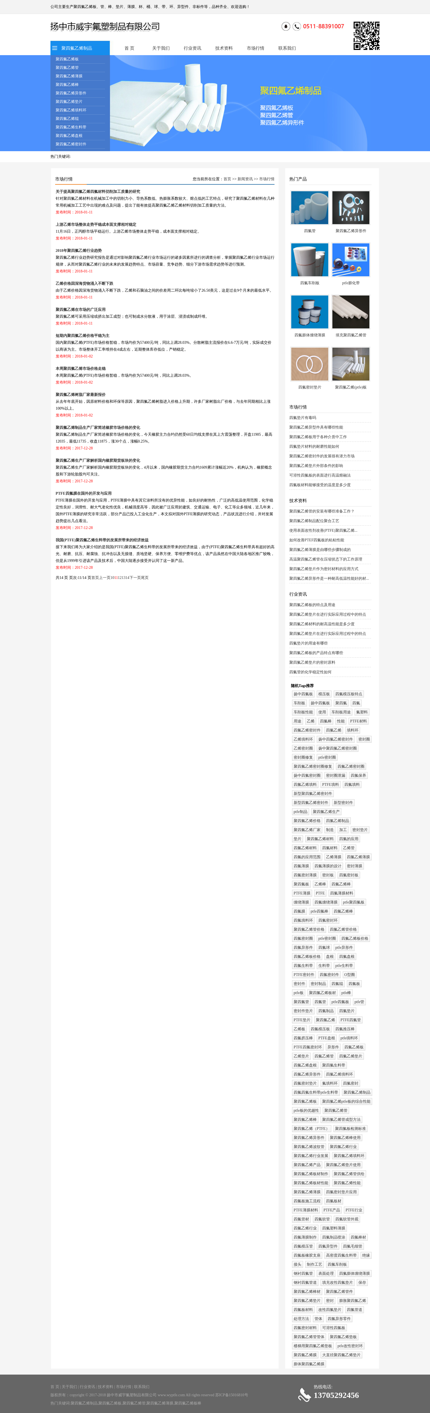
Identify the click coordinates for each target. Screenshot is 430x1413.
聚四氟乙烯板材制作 (311, 1174)
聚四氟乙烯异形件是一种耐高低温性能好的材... (329, 578)
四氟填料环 (303, 920)
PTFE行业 (354, 1210)
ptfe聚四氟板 (353, 902)
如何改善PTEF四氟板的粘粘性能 (316, 540)
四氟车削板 (309, 283)
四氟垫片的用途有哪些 (308, 643)
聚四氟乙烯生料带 (71, 127)
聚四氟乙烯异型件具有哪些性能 (316, 427)
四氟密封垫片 (309, 387)
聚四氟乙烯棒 (67, 85)
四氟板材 (333, 1201)
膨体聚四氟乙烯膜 (309, 1364)
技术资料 (224, 48)
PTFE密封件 (304, 975)
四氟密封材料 (305, 1328)
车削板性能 (303, 712)
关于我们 (161, 48)
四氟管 (310, 231)
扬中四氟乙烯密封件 (335, 739)
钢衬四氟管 (303, 1273)
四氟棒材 (358, 1237)
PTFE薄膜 (302, 893)
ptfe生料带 (344, 966)
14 (127, 578)
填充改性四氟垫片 (337, 1282)
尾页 (145, 578)
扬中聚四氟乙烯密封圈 (337, 748)
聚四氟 (341, 703)
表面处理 (326, 1273)
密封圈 (364, 739)
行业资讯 (192, 48)
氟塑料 (362, 712)
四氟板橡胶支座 (307, 1255)
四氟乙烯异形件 (307, 1074)
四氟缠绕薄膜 (326, 902)
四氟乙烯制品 (337, 821)
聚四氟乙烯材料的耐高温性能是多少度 (322, 624)
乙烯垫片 (301, 1056)
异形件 (333, 1047)
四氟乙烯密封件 (307, 730)
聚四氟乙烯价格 (307, 821)
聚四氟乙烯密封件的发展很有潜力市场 (322, 456)
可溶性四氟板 (333, 1328)
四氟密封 (350, 1083)
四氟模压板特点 (348, 694)
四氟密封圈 (303, 938)
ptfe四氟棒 (319, 911)
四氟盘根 (347, 957)
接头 (297, 1264)
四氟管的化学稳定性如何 (310, 672)
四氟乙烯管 (324, 1056)
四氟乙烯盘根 (305, 1065)
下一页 (135, 578)
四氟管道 (354, 1310)
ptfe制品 (300, 812)
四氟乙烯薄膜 (358, 857)
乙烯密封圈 (303, 748)
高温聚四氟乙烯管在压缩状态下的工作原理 (325, 559)
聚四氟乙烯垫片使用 (343, 1165)
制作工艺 (314, 1264)
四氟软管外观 (346, 1219)
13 (124, 578)
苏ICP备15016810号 (231, 1395)
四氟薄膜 (301, 866)
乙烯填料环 (303, 739)
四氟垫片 (347, 1011)
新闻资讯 (245, 179)
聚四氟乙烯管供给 (349, 1174)
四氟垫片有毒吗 (302, 418)
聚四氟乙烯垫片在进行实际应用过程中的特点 (327, 614)
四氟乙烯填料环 (339, 1074)
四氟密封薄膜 (305, 875)
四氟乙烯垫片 (350, 1056)
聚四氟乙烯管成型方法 (341, 1120)
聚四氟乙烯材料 (320, 839)
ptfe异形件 (344, 947)
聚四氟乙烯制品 (76, 48)
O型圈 (349, 975)
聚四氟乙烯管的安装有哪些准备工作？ (322, 511)
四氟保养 (358, 775)
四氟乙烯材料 (305, 848)
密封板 (328, 875)
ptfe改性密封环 (350, 1346)
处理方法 (301, 1319)
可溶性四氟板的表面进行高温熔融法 (320, 475)
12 (120, 578)
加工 (343, 830)
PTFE (320, 893)
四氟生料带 (303, 966)
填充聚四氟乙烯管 (351, 335)
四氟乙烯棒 (341, 884)
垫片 (297, 839)
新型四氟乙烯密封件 (311, 803)
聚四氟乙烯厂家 (307, 830)
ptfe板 (299, 993)
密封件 (299, 984)
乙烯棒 (320, 884)
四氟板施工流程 (307, 1201)
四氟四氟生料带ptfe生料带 (316, 1092)
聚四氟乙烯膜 (305, 1355)
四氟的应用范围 (307, 857)
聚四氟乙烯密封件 (71, 144)
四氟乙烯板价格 (354, 938)
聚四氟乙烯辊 (67, 119)
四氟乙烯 (333, 730)
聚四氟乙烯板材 (322, 993)
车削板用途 (341, 712)
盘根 (330, 957)
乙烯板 (299, 1029)
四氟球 (324, 947)
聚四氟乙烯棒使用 (345, 1138)
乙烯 (311, 721)
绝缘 (366, 1255)
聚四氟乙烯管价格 (309, 929)
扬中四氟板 (303, 694)
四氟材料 (330, 848)
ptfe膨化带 (351, 283)
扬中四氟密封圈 (307, 775)
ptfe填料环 (349, 1038)
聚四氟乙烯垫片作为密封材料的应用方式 (323, 569)
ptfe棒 (346, 993)
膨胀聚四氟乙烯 (352, 1301)
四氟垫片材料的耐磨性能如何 (314, 446)
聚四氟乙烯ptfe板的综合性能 (346, 1101)
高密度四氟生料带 (341, 1255)
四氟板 (354, 984)
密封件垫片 (303, 1011)
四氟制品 (326, 1011)
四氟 (356, 703)
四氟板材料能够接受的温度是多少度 (320, 485)
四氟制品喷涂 (333, 1237)
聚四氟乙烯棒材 (307, 1292)
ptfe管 (359, 1002)
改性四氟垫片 (329, 1310)
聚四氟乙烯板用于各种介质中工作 (318, 437)
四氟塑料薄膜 (333, 1228)
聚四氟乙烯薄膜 (69, 76)
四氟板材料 (303, 1310)
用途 (297, 721)
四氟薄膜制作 (305, 1237)
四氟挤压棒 (303, 1038)
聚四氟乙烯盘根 (69, 136)
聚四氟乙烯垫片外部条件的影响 (316, 466)
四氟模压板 (320, 1029)
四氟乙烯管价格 (343, 929)
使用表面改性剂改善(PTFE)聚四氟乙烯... (323, 530)
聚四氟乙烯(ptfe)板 (351, 387)
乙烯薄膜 (333, 857)
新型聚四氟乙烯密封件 (313, 794)
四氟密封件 (329, 975)
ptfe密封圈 (327, 757)
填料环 (352, 730)
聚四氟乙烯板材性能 (311, 1183)
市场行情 (255, 48)
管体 (318, 1319)
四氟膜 (299, 911)
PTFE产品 (332, 1210)
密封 (330, 1301)
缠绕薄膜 (301, 902)
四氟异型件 (328, 1246)
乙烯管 (349, 848)
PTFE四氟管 (351, 1020)
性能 (341, 721)
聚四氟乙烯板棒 (187, 1403)
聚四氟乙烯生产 (326, 812)
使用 (322, 712)
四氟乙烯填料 (305, 785)
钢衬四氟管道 (305, 1282)
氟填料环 (330, 1083)
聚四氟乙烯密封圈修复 (313, 766)
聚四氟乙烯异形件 (71, 93)
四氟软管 (322, 1219)
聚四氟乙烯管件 (339, 1292)
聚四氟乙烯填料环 (71, 110)
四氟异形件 (303, 947)
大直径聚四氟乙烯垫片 (341, 1355)
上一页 (105, 578)
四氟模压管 (303, 1246)
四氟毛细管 (352, 1246)
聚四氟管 (301, 1002)
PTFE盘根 (326, 1038)
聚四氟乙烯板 (67, 59)
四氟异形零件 (339, 1319)
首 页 (129, 48)
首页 (227, 179)
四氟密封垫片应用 (341, 1192)
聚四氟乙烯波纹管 (309, 1147)
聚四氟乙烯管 (67, 68)
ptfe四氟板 (340, 1002)
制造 (330, 830)
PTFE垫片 (302, 1020)
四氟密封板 (348, 875)
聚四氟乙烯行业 (343, 1147)
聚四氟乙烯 (325, 1020)
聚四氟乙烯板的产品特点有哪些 (316, 653)
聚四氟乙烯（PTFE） (312, 1129)
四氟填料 (352, 785)
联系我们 (287, 48)
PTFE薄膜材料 (306, 1210)
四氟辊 (337, 984)
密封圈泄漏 (335, 775)
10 (112, 578)
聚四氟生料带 (333, 1065)
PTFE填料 (330, 785)
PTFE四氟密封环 (308, 1047)
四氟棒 (326, 721)
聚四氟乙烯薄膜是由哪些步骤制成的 (320, 550)
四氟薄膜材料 (341, 893)
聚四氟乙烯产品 (307, 1165)
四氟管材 (301, 1219)
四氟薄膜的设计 (328, 866)
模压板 (324, 694)
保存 (362, 1282)
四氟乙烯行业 (305, 1228)
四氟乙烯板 (354, 1047)
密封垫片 (360, 830)
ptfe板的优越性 (306, 1110)
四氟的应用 (348, 839)
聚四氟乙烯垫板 (343, 1337)
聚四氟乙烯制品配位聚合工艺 (314, 521)
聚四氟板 (301, 884)
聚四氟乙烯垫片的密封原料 (312, 662)
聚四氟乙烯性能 (347, 1183)
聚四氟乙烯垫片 (69, 102)
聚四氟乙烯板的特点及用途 (312, 605)
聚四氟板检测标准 (350, 1129)
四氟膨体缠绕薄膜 (310, 335)
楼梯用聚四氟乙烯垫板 (313, 1346)
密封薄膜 (354, 866)
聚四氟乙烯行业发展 (311, 1156)
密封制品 (318, 984)
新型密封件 (343, 803)
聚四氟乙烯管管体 (309, 1337)
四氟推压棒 (345, 1029)
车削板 (299, 703)
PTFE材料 (358, 721)
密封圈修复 (303, 757)
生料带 (324, 966)
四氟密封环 (328, 920)
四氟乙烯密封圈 (351, 766)
